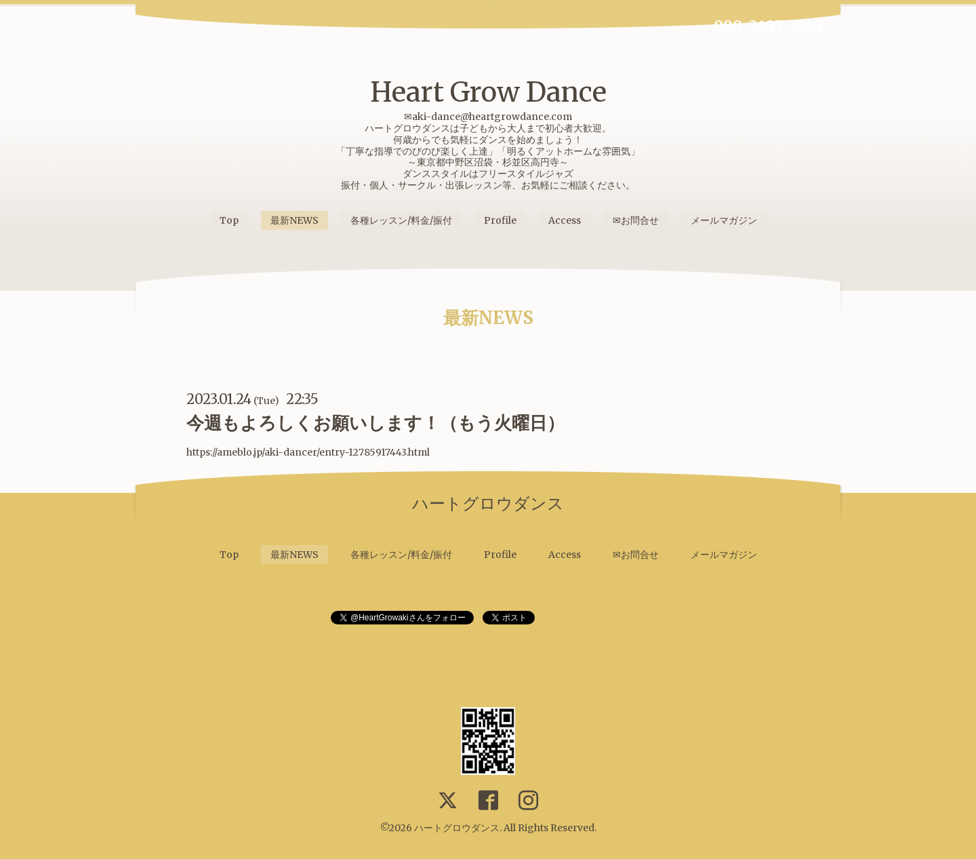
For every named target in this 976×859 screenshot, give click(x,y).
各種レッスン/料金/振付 (401, 220)
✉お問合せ (636, 220)
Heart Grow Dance (488, 92)
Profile (500, 220)
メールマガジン (724, 220)
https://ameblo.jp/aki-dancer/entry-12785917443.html (308, 452)
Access (564, 220)
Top (229, 220)
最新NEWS (294, 220)
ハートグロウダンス (457, 828)
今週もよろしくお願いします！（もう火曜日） (375, 423)
